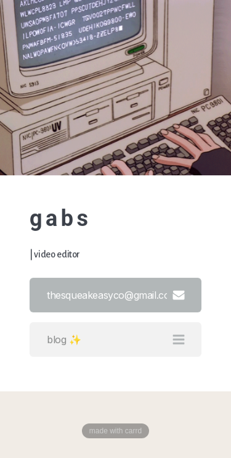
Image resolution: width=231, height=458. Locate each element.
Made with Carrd (115, 431)
